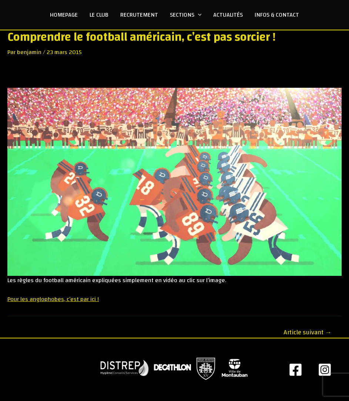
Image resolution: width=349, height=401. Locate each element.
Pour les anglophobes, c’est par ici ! (53, 299)
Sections (186, 15)
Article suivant (307, 332)
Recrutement (139, 14)
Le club (99, 14)
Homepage (64, 14)
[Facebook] (295, 369)
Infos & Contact (277, 14)
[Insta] (324, 369)
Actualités (228, 14)
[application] (198, 15)
